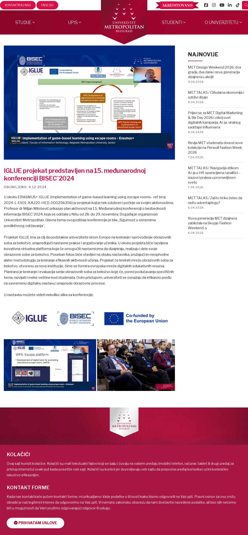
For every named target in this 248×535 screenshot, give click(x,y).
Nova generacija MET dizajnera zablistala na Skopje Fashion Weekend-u (212, 223)
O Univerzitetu (221, 22)
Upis (73, 22)
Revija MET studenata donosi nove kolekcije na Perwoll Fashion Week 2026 (215, 148)
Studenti (172, 22)
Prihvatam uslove (36, 523)
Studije (23, 22)
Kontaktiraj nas (18, 5)
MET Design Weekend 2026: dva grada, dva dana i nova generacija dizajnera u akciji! (214, 72)
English (47, 5)
